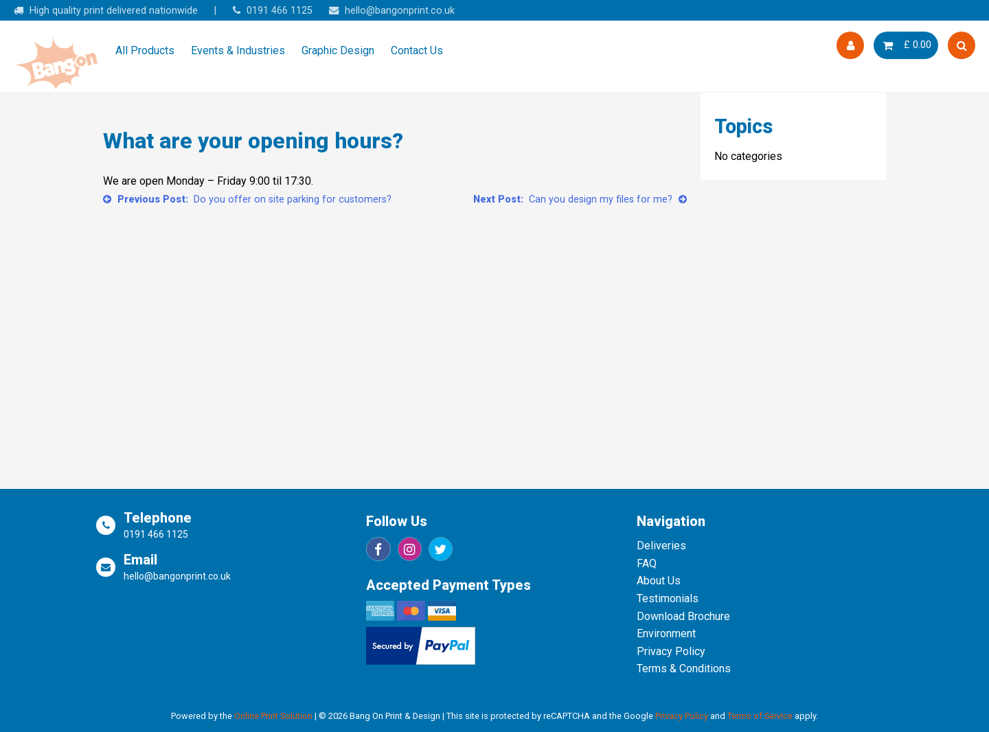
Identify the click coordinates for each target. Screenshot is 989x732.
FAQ (647, 563)
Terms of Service (760, 716)
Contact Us (417, 50)
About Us (659, 580)
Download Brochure (683, 616)
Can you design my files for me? (600, 199)
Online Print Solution (273, 716)
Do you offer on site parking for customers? (292, 199)
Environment (666, 633)
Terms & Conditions (684, 668)
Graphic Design (338, 50)
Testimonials (667, 598)
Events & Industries (238, 50)
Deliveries (661, 545)
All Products (144, 50)
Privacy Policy (671, 651)
